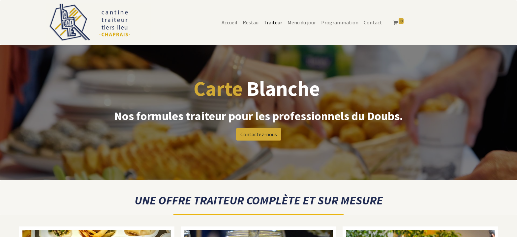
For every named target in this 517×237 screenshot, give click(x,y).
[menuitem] (229, 22)
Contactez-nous (258, 134)
